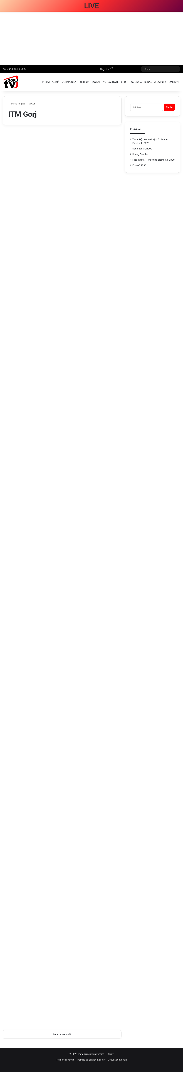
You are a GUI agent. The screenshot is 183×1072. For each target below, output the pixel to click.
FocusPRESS (139, 165)
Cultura (136, 81)
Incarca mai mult (62, 1034)
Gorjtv (110, 1054)
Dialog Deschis (140, 154)
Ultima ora (69, 81)
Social (96, 81)
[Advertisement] (91, 38)
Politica (84, 81)
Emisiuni (174, 81)
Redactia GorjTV (155, 81)
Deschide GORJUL (142, 148)
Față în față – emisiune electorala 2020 (153, 159)
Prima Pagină (16, 103)
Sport (125, 81)
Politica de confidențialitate (91, 1059)
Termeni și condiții (65, 1059)
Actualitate (110, 81)
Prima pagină (51, 81)
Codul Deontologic (117, 1059)
